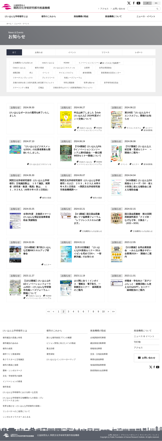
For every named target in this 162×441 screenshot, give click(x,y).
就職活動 (16, 73)
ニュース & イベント (144, 336)
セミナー (116, 63)
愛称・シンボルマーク (12, 370)
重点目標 (50, 349)
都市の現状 (39, 68)
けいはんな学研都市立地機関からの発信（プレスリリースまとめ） (23, 399)
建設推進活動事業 (98, 343)
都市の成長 (7, 349)
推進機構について (113, 16)
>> (113, 312)
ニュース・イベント (146, 16)
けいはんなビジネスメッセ (64, 68)
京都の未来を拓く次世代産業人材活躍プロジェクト (33, 83)
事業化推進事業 (97, 359)
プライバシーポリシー (125, 435)
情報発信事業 (96, 349)
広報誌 (41, 88)
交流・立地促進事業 (99, 354)
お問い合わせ (119, 8)
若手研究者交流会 (111, 83)
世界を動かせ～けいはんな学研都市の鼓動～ (22, 406)
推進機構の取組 (81, 16)
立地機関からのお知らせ (23, 63)
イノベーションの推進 (12, 381)
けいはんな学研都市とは (16, 16)
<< (48, 312)
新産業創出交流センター (111, 73)
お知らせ (39, 52)
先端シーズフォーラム (73, 78)
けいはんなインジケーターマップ (61, 359)
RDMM (66, 63)
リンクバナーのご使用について (16, 411)
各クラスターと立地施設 (13, 359)
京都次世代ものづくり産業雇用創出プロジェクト (73, 88)
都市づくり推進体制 (11, 354)
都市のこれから (48, 16)
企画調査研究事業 (98, 338)
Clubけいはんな (19, 68)
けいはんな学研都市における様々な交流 (20, 392)
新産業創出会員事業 (99, 370)
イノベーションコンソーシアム (91, 63)
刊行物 (137, 342)
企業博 (87, 68)
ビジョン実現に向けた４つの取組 (61, 343)
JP (147, 3)
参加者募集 (87, 73)
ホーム (9, 24)
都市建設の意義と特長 (12, 338)
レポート (139, 52)
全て (14, 52)
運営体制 (50, 354)
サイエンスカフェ (66, 73)
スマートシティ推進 (21, 88)
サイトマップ (143, 435)
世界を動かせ (89, 83)
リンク (154, 435)
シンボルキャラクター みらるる (16, 417)
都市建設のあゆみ (10, 343)
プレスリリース (48, 78)
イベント (72, 52)
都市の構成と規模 (10, 365)
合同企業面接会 (105, 68)
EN (156, 3)
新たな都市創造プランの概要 (59, 338)
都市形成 (7, 387)
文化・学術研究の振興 (12, 376)
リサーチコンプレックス (23, 78)
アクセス (104, 8)
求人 (31, 73)
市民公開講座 (69, 83)
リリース (105, 52)
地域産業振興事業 (98, 365)
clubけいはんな (48, 63)
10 (103, 312)
